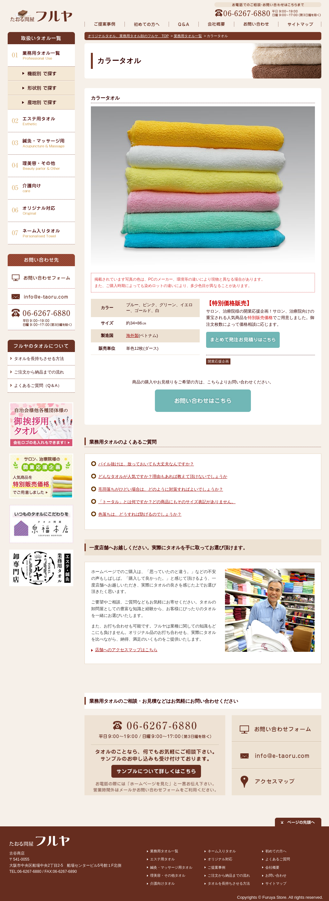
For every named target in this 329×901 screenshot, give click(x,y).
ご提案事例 (216, 867)
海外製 (132, 335)
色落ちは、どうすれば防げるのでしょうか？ (139, 514)
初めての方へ (275, 851)
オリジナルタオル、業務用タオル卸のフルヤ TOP (128, 36)
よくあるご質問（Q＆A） (38, 385)
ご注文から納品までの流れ (39, 372)
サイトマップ (275, 883)
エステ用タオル (162, 859)
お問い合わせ (275, 875)
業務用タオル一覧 (188, 36)
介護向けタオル (162, 883)
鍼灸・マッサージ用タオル (171, 867)
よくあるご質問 (277, 859)
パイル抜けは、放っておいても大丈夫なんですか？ (146, 464)
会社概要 (272, 867)
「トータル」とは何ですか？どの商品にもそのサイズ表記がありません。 (167, 501)
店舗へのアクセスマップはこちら (126, 649)
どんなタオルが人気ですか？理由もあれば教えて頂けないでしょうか (162, 476)
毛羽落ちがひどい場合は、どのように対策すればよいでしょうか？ (160, 489)
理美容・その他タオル (167, 875)
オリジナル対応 (220, 859)
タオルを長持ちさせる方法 (39, 358)
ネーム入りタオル (222, 851)
